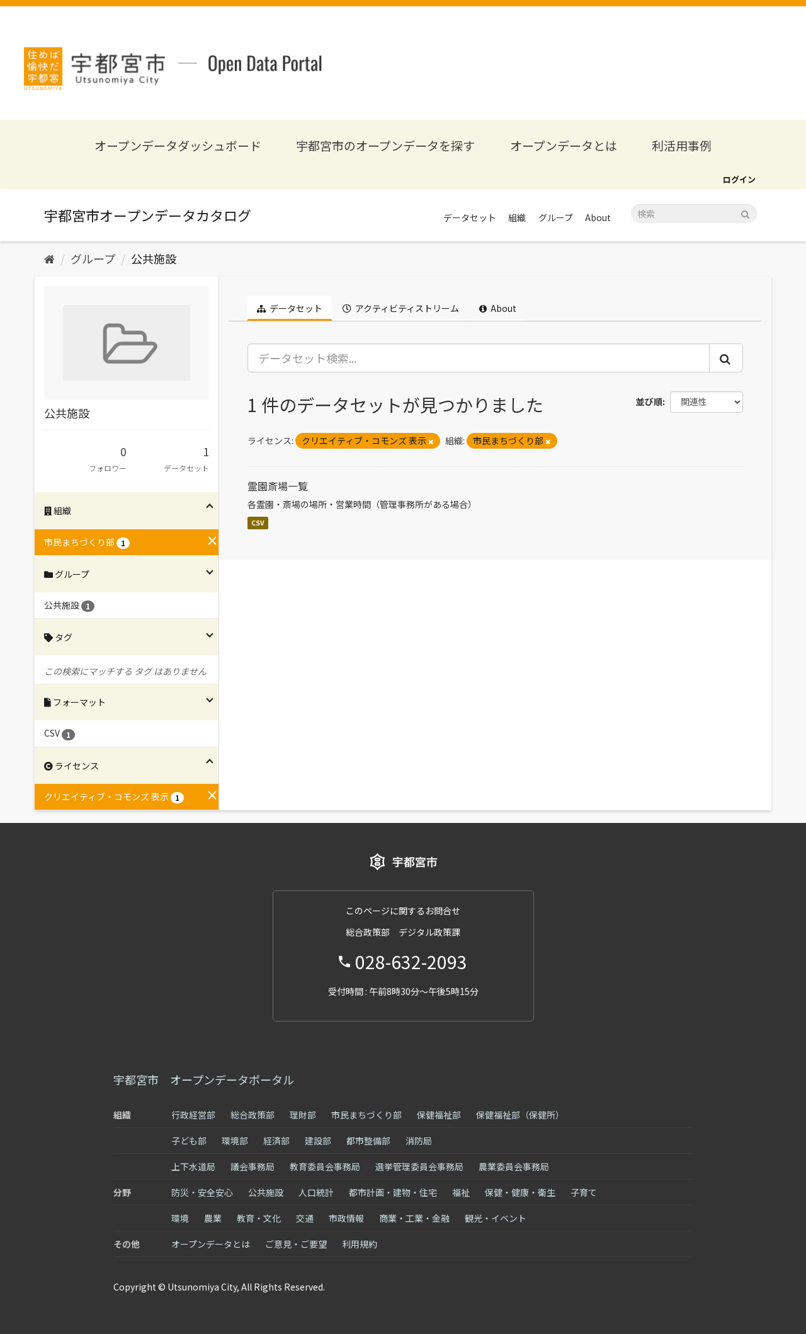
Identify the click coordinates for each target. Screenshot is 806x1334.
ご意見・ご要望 (296, 1244)
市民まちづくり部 (366, 1114)
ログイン (739, 179)
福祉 (461, 1192)
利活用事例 (682, 145)
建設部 (318, 1140)
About (598, 217)
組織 (517, 217)
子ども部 (189, 1140)
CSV (257, 522)
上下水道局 (193, 1166)
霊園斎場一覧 (277, 485)
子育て (583, 1192)
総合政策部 (252, 1114)
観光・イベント (495, 1218)
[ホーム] (49, 258)
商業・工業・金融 (414, 1218)
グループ (555, 217)
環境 (180, 1218)
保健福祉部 (439, 1114)
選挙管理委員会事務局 (419, 1166)
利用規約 (359, 1244)
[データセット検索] (694, 213)
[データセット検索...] (478, 357)
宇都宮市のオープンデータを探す (385, 145)
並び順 (649, 401)
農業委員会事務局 (514, 1166)
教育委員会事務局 (325, 1166)
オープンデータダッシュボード (177, 145)
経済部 (276, 1140)
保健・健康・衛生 (520, 1192)
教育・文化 (259, 1218)
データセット (469, 217)
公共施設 (153, 258)
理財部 (303, 1114)
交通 (305, 1218)
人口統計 (316, 1192)
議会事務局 (252, 1166)
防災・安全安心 (202, 1192)
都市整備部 (368, 1140)
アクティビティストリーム (401, 308)
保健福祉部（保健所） (520, 1114)
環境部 (235, 1140)
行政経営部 (193, 1114)
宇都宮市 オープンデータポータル (203, 1079)
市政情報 (346, 1218)
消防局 (419, 1140)
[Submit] (745, 212)
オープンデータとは (563, 145)
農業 (213, 1218)
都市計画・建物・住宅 (393, 1192)
